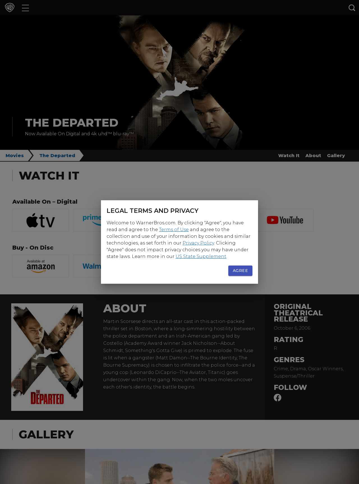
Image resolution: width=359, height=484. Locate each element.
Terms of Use (174, 229)
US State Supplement (201, 256)
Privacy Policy (198, 243)
